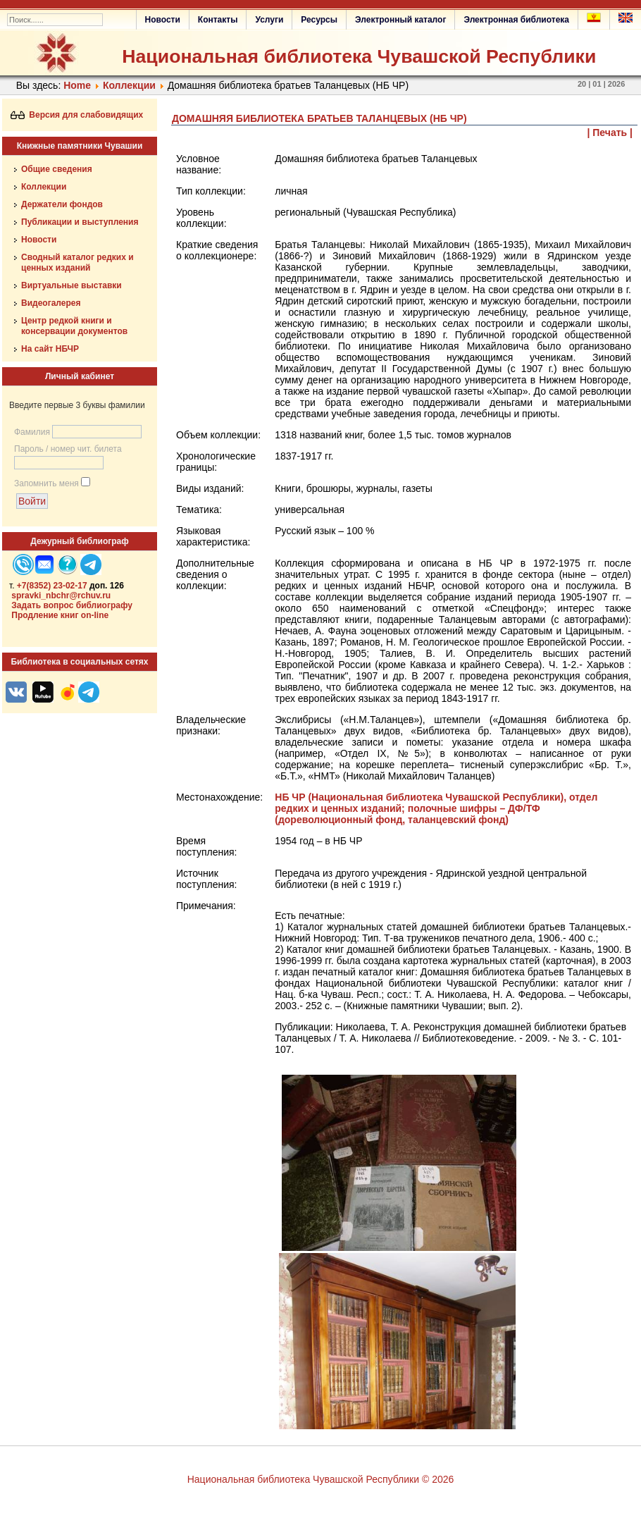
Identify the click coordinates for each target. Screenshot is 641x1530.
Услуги (269, 20)
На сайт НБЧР (50, 349)
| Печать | (610, 132)
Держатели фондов (62, 204)
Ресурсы (319, 20)
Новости (162, 20)
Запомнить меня (46, 483)
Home (77, 85)
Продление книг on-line (59, 615)
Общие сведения (56, 169)
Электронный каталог (400, 20)
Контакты (218, 20)
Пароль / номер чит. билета (68, 449)
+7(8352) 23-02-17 (52, 586)
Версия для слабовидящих (77, 115)
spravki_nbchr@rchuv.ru (61, 595)
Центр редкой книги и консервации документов (74, 326)
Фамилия (32, 432)
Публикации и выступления (79, 222)
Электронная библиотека (516, 20)
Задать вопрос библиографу (71, 605)
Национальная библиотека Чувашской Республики (359, 56)
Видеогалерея (50, 303)
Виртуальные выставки (71, 285)
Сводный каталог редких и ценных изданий (77, 262)
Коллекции (129, 85)
